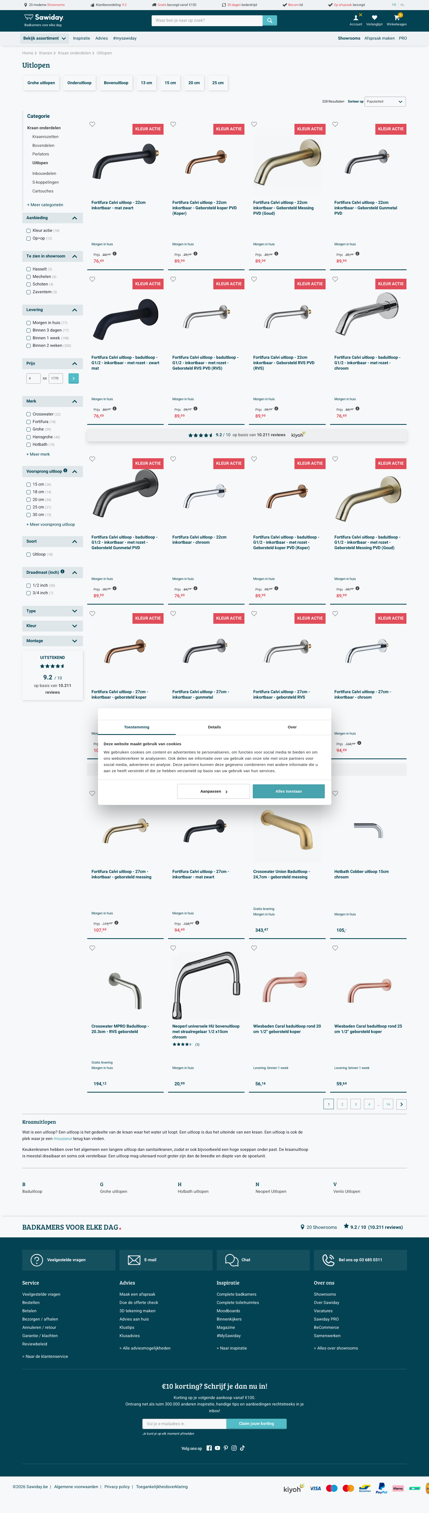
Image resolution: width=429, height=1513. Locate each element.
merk (38, 454)
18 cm (42, 492)
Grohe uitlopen (113, 1191)
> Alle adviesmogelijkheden (145, 1348)
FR (394, 5)
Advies (101, 38)
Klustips (126, 1327)
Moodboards (228, 1311)
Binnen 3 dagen (51, 330)
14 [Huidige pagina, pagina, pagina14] (388, 1104)
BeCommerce (326, 1327)
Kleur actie (46, 230)
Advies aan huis (134, 1319)
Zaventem (45, 292)
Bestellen (31, 1303)
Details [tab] (214, 727)
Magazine (226, 1327)
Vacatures (323, 1311)
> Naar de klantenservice (45, 1356)
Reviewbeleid (34, 1344)
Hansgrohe (46, 437)
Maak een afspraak (137, 1294)
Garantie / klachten (40, 1336)
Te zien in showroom (45, 256)
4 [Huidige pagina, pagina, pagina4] (369, 1104)
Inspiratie (81, 38)
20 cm (42, 500)
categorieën (45, 205)
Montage (34, 641)
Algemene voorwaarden (76, 1487)
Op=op (42, 238)
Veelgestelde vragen (58, 1260)
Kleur (31, 626)
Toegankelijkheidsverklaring (162, 1487)
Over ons (324, 1282)
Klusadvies (129, 1336)
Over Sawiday (326, 1303)
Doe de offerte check (138, 1303)
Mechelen (45, 277)
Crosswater (47, 414)
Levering (34, 310)
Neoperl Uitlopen (271, 1191)
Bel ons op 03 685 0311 (352, 1260)
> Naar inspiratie (232, 1348)
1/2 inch (44, 585)
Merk (31, 401)
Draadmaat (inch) (45, 572)
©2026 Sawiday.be (30, 1487)
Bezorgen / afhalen (40, 1319)
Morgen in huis (50, 323)
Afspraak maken (379, 38)
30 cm (42, 515)
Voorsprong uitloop (47, 471)
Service (30, 1282)
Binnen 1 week (51, 338)
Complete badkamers (236, 1294)
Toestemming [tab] (137, 727)
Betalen (29, 1311)
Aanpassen (213, 791)
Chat (237, 1260)
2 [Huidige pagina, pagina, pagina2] (342, 1104)
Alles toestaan (289, 791)
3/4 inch (43, 593)
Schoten (43, 284)
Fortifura (44, 422)
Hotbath (44, 444)
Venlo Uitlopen (346, 1191)
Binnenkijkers (229, 1319)
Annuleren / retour (39, 1327)
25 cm (42, 507)
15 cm (42, 484)
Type (31, 611)
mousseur (63, 1139)
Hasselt (42, 269)
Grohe (42, 429)
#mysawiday (125, 38)
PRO (403, 38)
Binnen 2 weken (52, 345)
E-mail (142, 1260)
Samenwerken (327, 1336)
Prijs (30, 363)
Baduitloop (32, 1191)
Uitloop (43, 554)
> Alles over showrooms (336, 1348)
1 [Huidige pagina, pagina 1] (329, 1104)
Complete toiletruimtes (238, 1303)
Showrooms (349, 38)
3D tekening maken (137, 1311)
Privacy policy (117, 1487)
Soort (31, 541)
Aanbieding (37, 218)
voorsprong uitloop (50, 524)
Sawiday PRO (326, 1319)
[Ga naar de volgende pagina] (401, 1104)
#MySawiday (229, 1336)
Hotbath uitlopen (193, 1191)
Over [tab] (292, 727)
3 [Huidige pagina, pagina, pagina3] (356, 1104)
